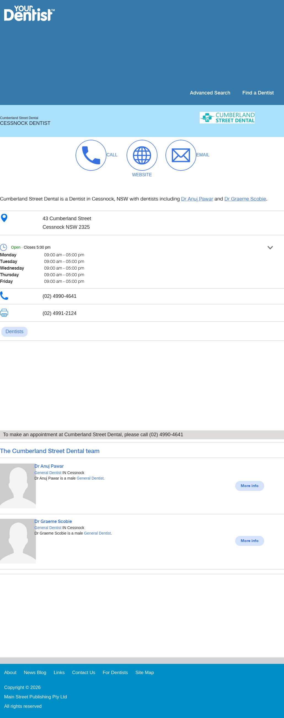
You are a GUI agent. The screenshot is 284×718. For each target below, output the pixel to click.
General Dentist (47, 472)
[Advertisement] (177, 44)
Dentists (14, 331)
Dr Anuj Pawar (197, 199)
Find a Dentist (258, 93)
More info (250, 486)
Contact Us (83, 672)
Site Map (144, 672)
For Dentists (115, 672)
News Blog (35, 672)
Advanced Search (210, 93)
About (10, 672)
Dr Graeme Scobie (245, 199)
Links (59, 672)
